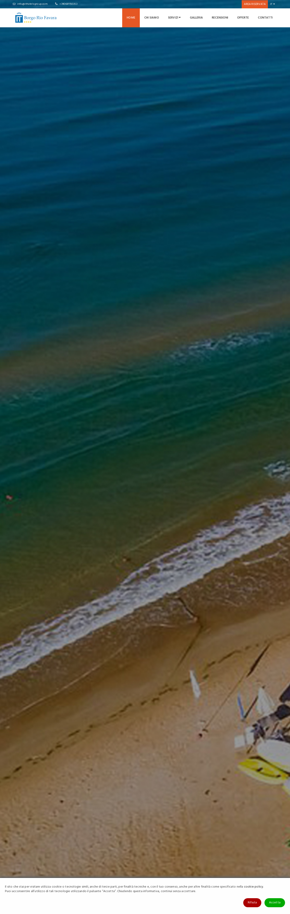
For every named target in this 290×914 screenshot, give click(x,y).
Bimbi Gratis (230, 699)
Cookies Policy (136, 873)
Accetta (275, 902)
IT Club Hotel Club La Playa (234, 867)
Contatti (265, 17)
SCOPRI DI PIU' (161, 304)
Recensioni (220, 17)
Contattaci (178, 867)
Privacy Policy (135, 867)
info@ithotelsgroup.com (30, 4)
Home (131, 17)
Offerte (243, 17)
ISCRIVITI (167, 837)
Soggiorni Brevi (100, 727)
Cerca (265, 144)
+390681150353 (66, 4)
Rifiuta (252, 902)
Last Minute (95, 699)
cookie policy (253, 886)
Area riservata (255, 4)
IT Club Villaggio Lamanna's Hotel (239, 873)
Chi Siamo (151, 17)
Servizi (174, 17)
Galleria (196, 17)
